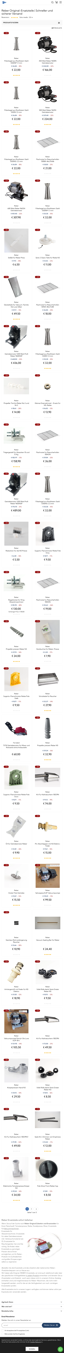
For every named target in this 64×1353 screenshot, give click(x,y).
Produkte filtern (10, 23)
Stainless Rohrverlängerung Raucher (16, 941)
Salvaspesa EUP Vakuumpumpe (47, 893)
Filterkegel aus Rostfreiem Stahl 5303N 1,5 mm (48, 355)
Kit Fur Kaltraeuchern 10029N (47, 795)
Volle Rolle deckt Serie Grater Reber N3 (48, 1089)
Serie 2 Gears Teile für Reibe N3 (48, 258)
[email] (23, 1325)
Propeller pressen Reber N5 (47, 745)
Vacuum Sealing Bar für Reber (47, 940)
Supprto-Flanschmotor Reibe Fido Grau (48, 552)
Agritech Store (32, 1302)
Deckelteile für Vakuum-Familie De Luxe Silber (16, 306)
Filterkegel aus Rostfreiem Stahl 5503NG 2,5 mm (16, 160)
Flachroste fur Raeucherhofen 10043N (47, 601)
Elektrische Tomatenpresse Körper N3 (16, 1187)
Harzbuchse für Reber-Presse (47, 649)
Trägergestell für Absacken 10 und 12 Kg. (16, 453)
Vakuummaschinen (11, 1229)
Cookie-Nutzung (35, 1342)
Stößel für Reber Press (16, 258)
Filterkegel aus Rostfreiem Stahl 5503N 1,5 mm (16, 111)
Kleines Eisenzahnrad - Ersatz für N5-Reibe (47, 404)
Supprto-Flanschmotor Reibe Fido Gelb (16, 697)
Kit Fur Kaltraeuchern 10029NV (16, 1137)
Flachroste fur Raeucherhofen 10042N (47, 453)
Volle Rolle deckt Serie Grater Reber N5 (48, 990)
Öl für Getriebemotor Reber (16, 844)
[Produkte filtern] (59, 22)
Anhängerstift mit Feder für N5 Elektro (16, 990)
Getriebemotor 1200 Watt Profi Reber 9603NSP (16, 355)
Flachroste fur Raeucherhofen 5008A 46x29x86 (47, 160)
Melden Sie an (51, 1325)
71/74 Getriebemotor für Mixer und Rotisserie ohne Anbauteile (16, 746)
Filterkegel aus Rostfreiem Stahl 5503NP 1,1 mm (16, 62)
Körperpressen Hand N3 (16, 1088)
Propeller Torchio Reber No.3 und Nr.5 (16, 404)
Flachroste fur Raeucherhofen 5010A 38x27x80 (47, 306)
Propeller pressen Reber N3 (16, 649)
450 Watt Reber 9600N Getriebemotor (47, 62)
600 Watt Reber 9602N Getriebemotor (16, 209)
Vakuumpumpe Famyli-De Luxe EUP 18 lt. (16, 1039)
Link (27, 1330)
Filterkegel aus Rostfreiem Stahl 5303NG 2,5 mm (48, 502)
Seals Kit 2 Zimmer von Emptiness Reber (48, 1138)
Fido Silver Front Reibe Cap (47, 1186)
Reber (16, 58)
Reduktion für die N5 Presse (16, 551)
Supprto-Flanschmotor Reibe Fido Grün (16, 796)
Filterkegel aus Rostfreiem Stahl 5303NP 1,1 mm (48, 209)
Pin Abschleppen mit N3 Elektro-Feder (47, 845)
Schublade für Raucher (48, 696)
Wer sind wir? (32, 1306)
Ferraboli (16, 743)
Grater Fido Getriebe (16, 893)
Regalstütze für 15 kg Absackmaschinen (16, 601)
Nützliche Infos (32, 1311)
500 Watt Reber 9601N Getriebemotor (47, 111)
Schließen (32, 1349)
